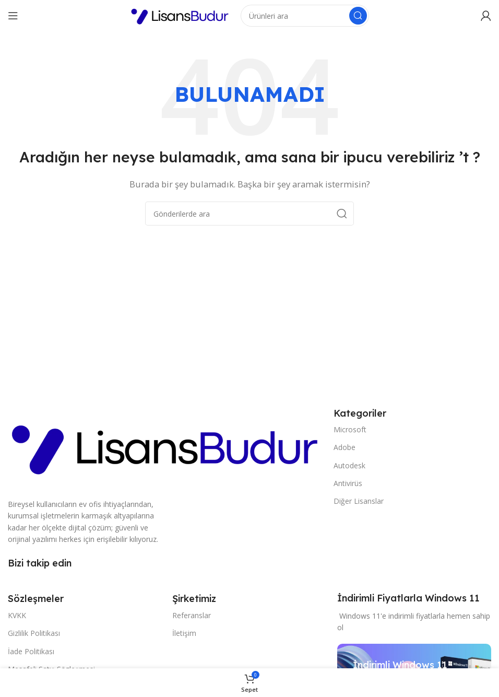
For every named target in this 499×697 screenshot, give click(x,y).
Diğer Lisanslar (359, 501)
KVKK (17, 615)
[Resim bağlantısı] (165, 446)
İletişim (184, 633)
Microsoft (350, 429)
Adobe (344, 447)
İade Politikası (31, 651)
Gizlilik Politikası (34, 633)
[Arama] (305, 16)
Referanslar (191, 615)
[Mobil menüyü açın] (13, 15)
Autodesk (349, 465)
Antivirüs (348, 483)
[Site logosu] (180, 14)
